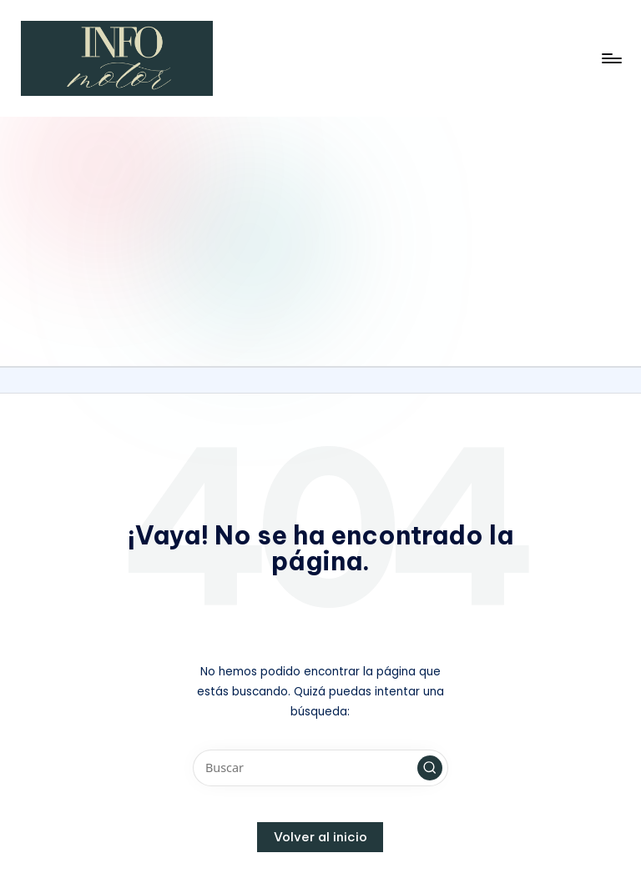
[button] (429, 767)
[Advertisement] (320, 241)
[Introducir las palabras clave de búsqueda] (320, 767)
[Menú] (610, 58)
